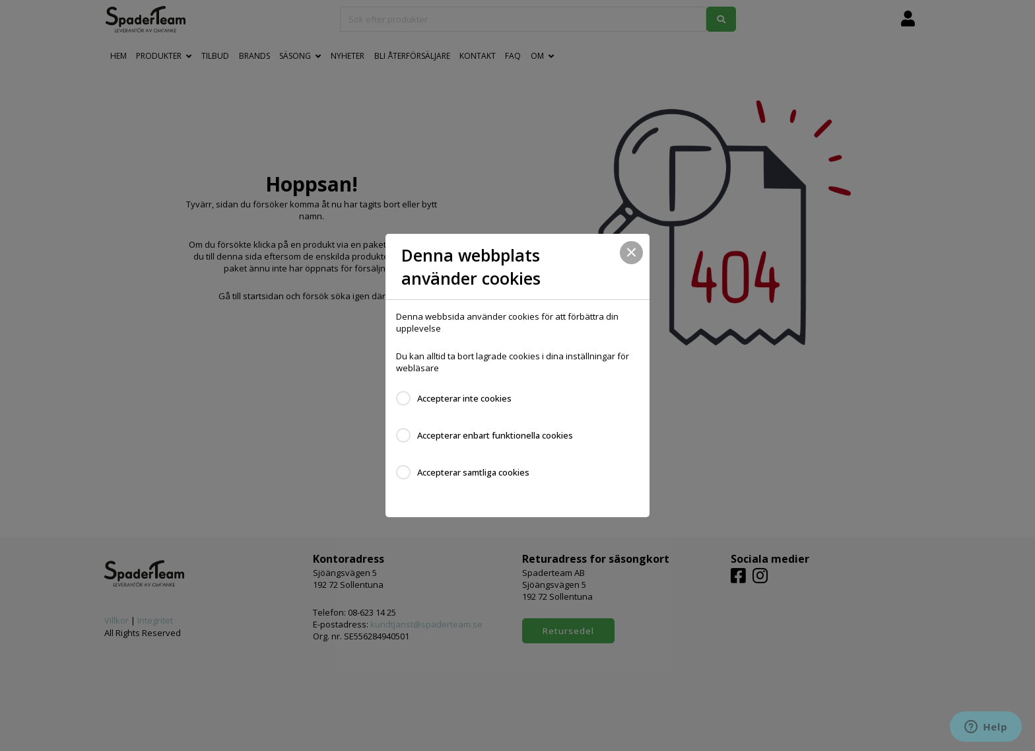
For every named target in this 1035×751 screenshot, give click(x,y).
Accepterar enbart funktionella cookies (495, 435)
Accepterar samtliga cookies (473, 472)
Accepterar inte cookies (464, 398)
